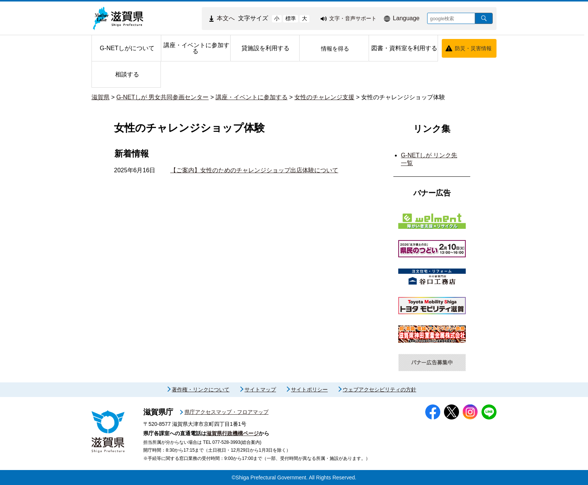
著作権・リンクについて (201, 389)
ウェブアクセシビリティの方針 (379, 389)
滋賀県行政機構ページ (232, 433)
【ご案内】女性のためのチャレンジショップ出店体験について (254, 170)
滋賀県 (101, 97)
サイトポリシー (309, 389)
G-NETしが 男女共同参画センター (162, 97)
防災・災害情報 (473, 48)
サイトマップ (260, 389)
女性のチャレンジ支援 (324, 97)
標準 (290, 18)
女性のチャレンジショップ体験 (403, 97)
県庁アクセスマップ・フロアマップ (226, 412)
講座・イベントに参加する (252, 97)
